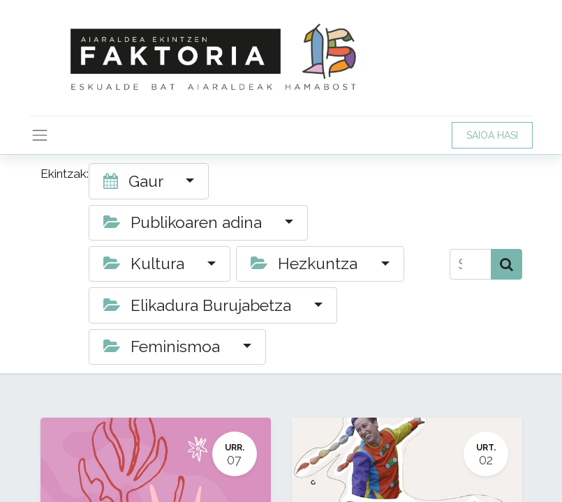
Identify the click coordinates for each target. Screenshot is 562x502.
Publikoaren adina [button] (184, 222)
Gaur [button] (135, 181)
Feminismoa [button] (163, 346)
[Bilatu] (506, 264)
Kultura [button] (145, 263)
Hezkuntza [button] (306, 263)
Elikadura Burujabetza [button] (199, 305)
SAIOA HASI (492, 135)
